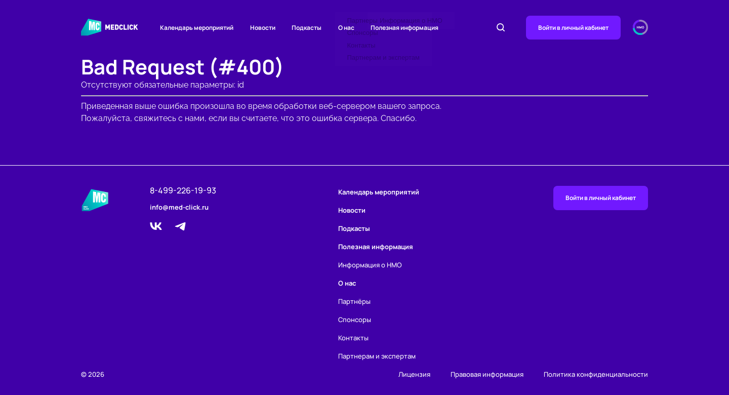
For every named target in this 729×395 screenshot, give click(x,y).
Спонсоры (354, 319)
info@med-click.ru (179, 208)
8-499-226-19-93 (183, 190)
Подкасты (306, 27)
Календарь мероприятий (196, 27)
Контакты (353, 337)
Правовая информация (487, 374)
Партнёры (354, 301)
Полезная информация (404, 27)
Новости (262, 27)
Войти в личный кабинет (573, 27)
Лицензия (414, 374)
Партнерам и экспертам (377, 356)
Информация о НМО (370, 264)
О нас (346, 27)
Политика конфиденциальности (596, 374)
